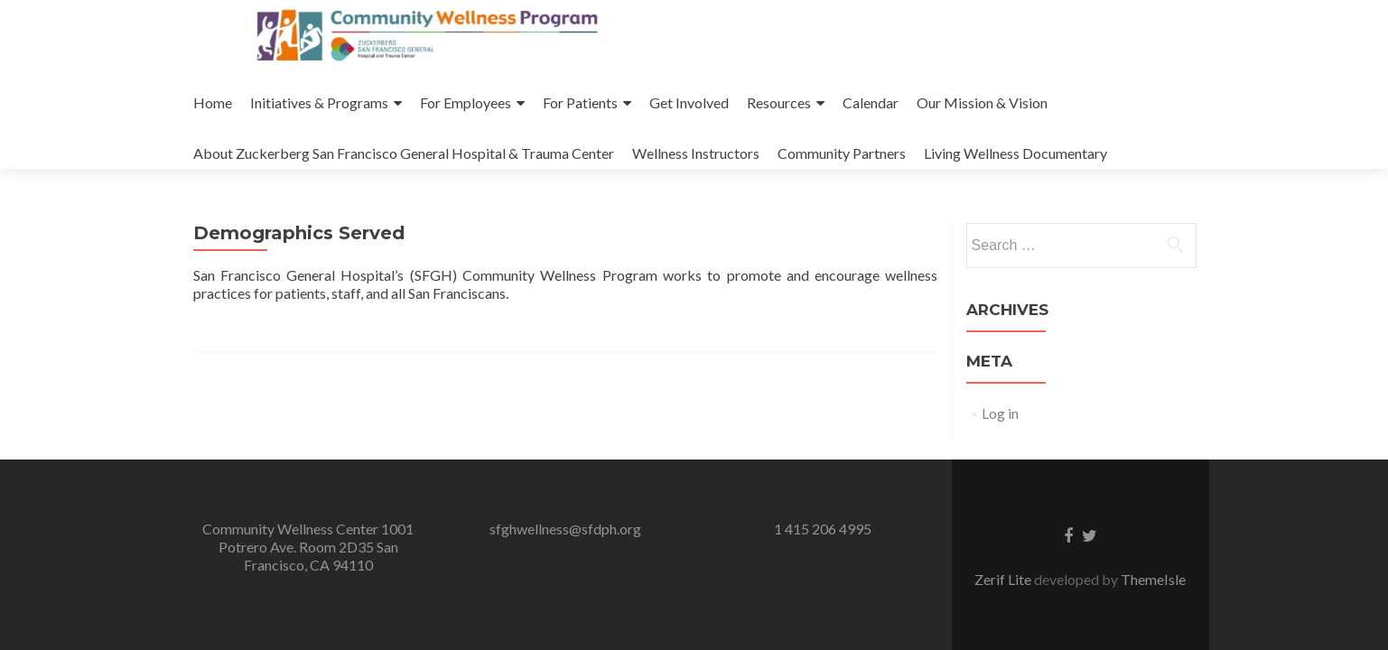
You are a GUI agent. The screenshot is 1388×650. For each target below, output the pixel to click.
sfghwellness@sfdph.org (565, 528)
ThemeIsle (1153, 579)
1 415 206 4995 (822, 528)
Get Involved (689, 102)
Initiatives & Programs (319, 102)
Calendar (871, 102)
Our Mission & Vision (982, 102)
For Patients (580, 102)
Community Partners (842, 153)
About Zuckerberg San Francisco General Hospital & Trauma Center (403, 153)
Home (212, 102)
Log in (1000, 413)
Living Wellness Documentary (1015, 153)
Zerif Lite (1004, 579)
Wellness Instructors (695, 153)
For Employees (465, 102)
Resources (779, 102)
